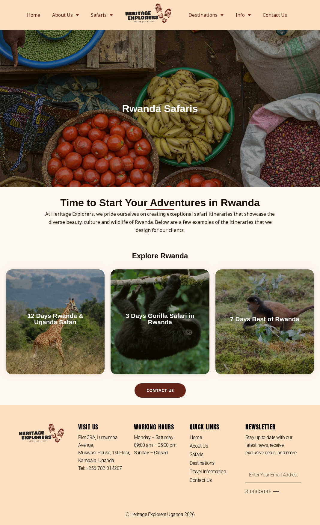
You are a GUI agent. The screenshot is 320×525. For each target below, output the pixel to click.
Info (243, 15)
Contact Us (275, 15)
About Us (65, 15)
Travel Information (208, 472)
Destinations (206, 15)
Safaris (102, 15)
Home (33, 15)
